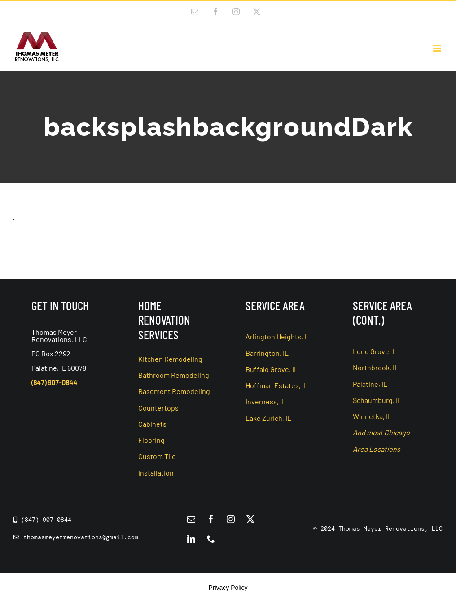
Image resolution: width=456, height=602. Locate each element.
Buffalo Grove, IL (272, 369)
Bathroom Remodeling (173, 375)
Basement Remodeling (174, 391)
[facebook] (211, 519)
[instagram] (230, 519)
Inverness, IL (266, 401)
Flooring (151, 440)
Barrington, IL (267, 353)
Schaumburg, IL (377, 400)
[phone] (211, 538)
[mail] (191, 519)
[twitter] (250, 519)
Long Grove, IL (375, 351)
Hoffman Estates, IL (277, 385)
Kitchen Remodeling (170, 359)
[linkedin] (191, 538)
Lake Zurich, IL (268, 418)
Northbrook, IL (376, 367)
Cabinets (152, 424)
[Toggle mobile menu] (438, 48)
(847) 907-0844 (54, 382)
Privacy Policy (227, 587)
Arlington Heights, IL (278, 336)
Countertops (158, 407)
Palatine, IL (370, 384)
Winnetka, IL (372, 416)
